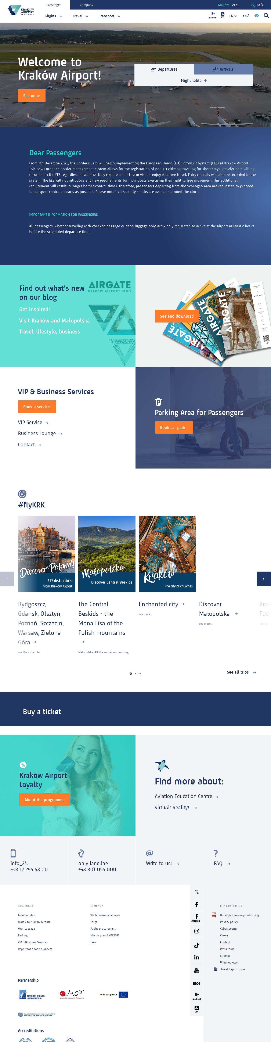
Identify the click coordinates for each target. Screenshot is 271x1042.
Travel (77, 16)
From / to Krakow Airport (34, 922)
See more (31, 95)
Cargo (94, 922)
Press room (227, 949)
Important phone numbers (35, 949)
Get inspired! (34, 309)
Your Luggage (26, 928)
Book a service (36, 406)
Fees (93, 942)
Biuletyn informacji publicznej (239, 915)
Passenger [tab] (53, 5)
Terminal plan (26, 915)
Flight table (191, 80)
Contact (26, 444)
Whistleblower (229, 962)
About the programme (45, 799)
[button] (131, 674)
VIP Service (30, 422)
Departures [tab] (164, 69)
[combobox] (231, 16)
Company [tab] (86, 5)
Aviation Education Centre (183, 796)
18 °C (258, 5)
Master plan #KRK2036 (104, 935)
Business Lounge (37, 433)
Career (224, 935)
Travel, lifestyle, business (49, 331)
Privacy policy (229, 922)
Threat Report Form (232, 969)
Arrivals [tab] (223, 69)
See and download (177, 316)
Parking (23, 935)
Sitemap (225, 956)
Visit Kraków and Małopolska (54, 320)
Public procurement (103, 928)
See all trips (238, 672)
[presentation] (7, 579)
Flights (50, 16)
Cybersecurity (229, 928)
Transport (106, 16)
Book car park (172, 427)
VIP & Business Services (33, 942)
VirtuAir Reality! (173, 807)
